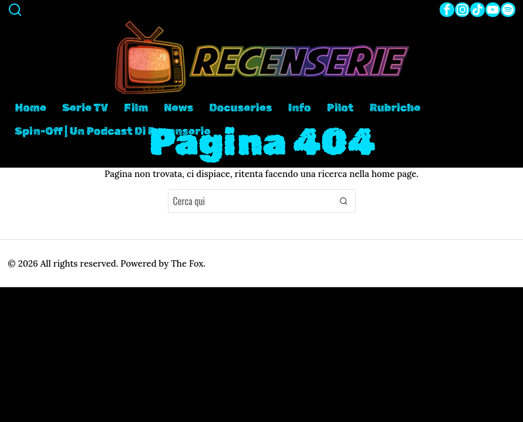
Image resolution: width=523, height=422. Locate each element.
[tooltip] (447, 9)
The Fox (187, 263)
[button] (344, 201)
